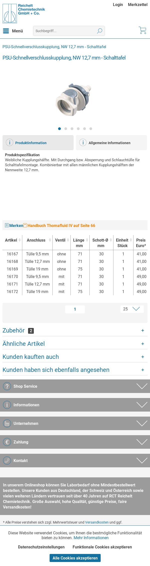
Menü (13, 30)
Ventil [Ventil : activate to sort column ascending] (60, 240)
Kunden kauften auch (31, 356)
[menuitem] (120, 4)
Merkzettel (137, 4)
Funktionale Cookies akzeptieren (102, 547)
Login (118, 4)
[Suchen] (100, 31)
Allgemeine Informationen (104, 142)
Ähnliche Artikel (24, 343)
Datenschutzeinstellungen (41, 547)
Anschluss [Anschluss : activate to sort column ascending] (36, 240)
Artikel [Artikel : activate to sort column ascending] (11, 240)
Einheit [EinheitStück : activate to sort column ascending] (122, 243)
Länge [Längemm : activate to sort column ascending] (78, 243)
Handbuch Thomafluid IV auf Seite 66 (59, 225)
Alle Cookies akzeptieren (75, 558)
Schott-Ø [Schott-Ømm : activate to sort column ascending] (100, 243)
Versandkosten (97, 522)
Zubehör (18, 330)
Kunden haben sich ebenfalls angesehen (56, 369)
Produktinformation (26, 142)
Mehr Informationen (91, 537)
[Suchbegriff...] (69, 31)
